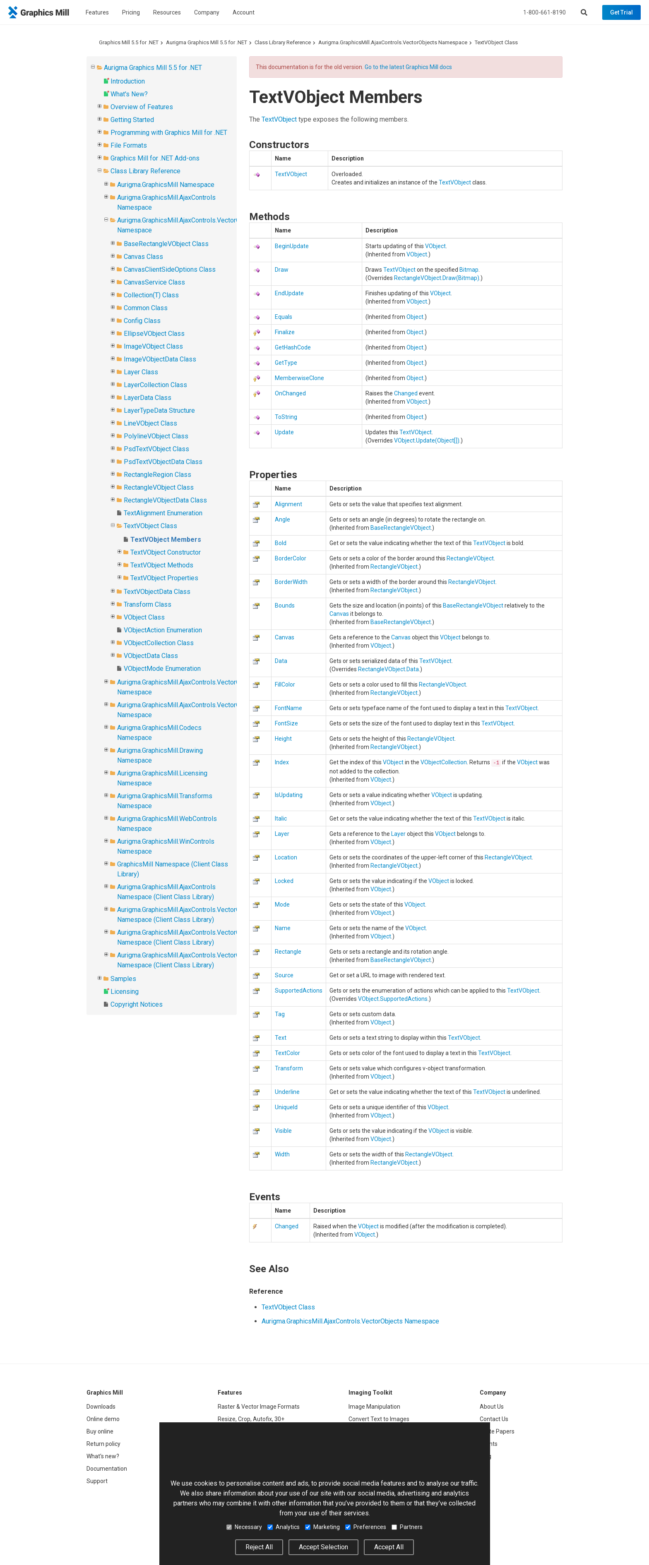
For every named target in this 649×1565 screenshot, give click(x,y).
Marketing (322, 1527)
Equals (283, 316)
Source (284, 975)
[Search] (584, 12)
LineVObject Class (150, 423)
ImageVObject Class (153, 346)
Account (244, 12)
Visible (283, 1130)
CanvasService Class (154, 282)
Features (97, 12)
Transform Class (147, 604)
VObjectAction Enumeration (163, 630)
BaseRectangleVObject (400, 527)
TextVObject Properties (164, 578)
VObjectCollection (444, 762)
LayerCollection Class (155, 385)
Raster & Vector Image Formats (259, 1406)
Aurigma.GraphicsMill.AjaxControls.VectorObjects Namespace (392, 42)
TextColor (287, 1053)
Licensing (125, 991)
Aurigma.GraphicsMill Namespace (165, 185)
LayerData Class (147, 398)
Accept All (389, 1547)
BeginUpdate (292, 246)
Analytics (283, 1527)
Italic (281, 818)
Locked (284, 881)
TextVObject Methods (161, 565)
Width (282, 1154)
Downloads (101, 1406)
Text (280, 1037)
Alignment (288, 504)
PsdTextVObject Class (156, 449)
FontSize (286, 723)
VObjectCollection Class (159, 643)
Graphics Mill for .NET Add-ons (155, 158)
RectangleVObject (417, 278)
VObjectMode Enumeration (162, 668)
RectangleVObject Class (159, 487)
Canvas (339, 613)
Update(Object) (437, 440)
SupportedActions (298, 990)
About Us (492, 1406)
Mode (282, 904)
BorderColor (290, 558)
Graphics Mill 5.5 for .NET (129, 42)
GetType (286, 362)
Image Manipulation (374, 1406)
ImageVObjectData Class (160, 359)
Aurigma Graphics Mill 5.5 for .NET (206, 42)
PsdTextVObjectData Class (163, 462)
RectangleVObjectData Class (165, 500)
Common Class (146, 308)
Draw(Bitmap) (460, 278)
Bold (280, 543)
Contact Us (494, 1419)
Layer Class (141, 372)
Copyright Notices (137, 1004)
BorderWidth (291, 582)
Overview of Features (142, 107)
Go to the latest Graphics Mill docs (408, 67)
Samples (123, 979)
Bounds (285, 605)
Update (284, 432)
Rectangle (288, 951)
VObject (435, 246)
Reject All (259, 1547)
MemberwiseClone (299, 378)
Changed (406, 393)
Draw (281, 269)
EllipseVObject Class (154, 333)
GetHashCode (293, 347)
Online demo (103, 1419)
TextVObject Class (496, 42)
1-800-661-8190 (544, 12)
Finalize (285, 332)
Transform (289, 1068)
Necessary (244, 1527)
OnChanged (290, 393)
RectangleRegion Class (157, 475)
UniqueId (286, 1107)
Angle (282, 519)
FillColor (285, 684)
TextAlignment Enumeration (163, 513)
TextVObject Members (165, 539)
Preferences (365, 1527)
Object (414, 316)
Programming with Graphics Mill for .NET (169, 132)
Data (281, 661)
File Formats (129, 145)
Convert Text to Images (379, 1419)
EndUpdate (289, 293)
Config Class (142, 321)
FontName (288, 708)
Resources (167, 12)
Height (283, 738)
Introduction (128, 81)
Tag (280, 1014)
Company (206, 12)
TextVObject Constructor (165, 552)
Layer (282, 833)
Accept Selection (323, 1547)
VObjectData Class (151, 656)
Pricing (131, 12)
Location (286, 857)
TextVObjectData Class (157, 592)
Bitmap (468, 269)
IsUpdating (289, 795)
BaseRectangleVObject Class (166, 244)
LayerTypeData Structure (159, 410)
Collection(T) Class (151, 295)
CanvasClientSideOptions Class (170, 269)
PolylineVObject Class (156, 436)
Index (282, 762)
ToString (286, 417)
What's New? (129, 94)
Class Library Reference (283, 42)
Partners (407, 1527)
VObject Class (144, 617)
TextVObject (279, 119)
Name (283, 928)
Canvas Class (143, 257)
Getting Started (132, 120)
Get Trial (621, 12)
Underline (287, 1092)
